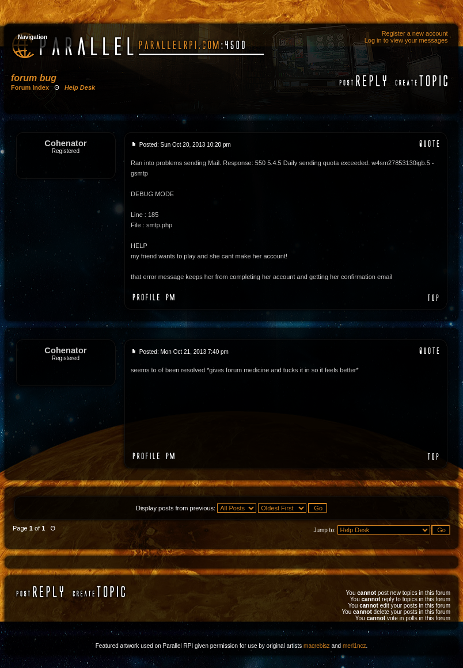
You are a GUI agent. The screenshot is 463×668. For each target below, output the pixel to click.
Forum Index (30, 87)
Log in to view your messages (406, 40)
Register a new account (415, 33)
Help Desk (79, 87)
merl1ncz (354, 646)
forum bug (33, 78)
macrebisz (316, 646)
